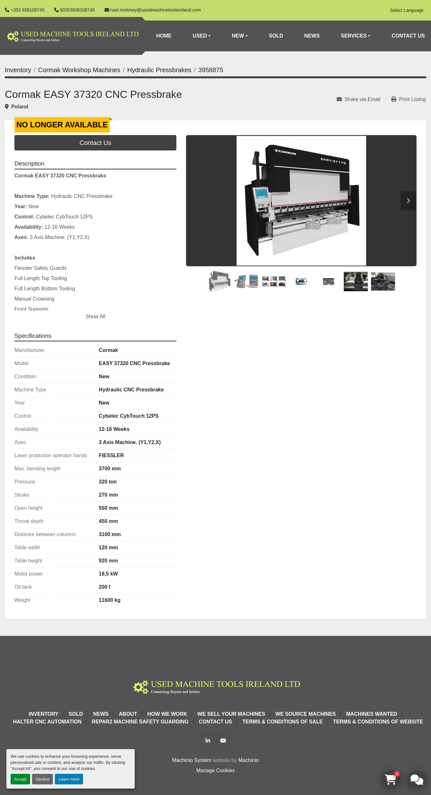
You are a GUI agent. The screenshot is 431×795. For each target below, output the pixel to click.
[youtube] (223, 740)
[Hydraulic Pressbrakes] (159, 69)
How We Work (167, 714)
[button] (202, 36)
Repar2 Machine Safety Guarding (140, 721)
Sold (276, 35)
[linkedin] (207, 740)
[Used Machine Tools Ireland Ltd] (215, 686)
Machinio (248, 760)
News (312, 35)
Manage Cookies (215, 770)
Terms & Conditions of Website (378, 721)
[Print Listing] (408, 99)
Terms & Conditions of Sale (282, 721)
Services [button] (354, 35)
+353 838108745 (28, 10)
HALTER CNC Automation (47, 721)
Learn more (68, 779)
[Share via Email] (361, 99)
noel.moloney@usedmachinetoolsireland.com (155, 10)
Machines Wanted (371, 714)
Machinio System (191, 760)
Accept (20, 779)
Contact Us (408, 35)
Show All (95, 316)
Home (164, 35)
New (238, 35)
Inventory (43, 714)
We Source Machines (305, 714)
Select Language (407, 10)
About (128, 714)
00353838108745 (77, 10)
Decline (42, 779)
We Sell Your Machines (231, 714)
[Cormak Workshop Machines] (79, 69)
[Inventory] (18, 69)
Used (200, 35)
